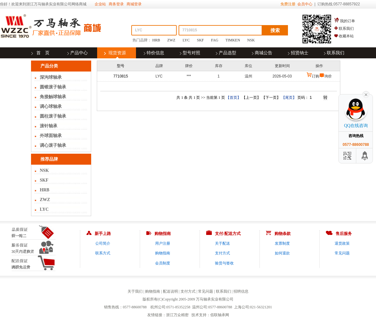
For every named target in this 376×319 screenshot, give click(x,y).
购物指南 (162, 253)
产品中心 (79, 53)
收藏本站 (346, 36)
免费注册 (287, 4)
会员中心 (304, 4)
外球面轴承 (51, 135)
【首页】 (233, 97)
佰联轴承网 (219, 315)
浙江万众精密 (177, 315)
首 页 (43, 53)
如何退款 (282, 253)
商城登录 (134, 4)
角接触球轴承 (53, 96)
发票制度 (282, 243)
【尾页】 (288, 97)
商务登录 (116, 4)
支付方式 (222, 253)
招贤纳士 (299, 53)
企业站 (100, 4)
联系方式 (102, 253)
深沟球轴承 (51, 77)
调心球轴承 (51, 106)
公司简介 (102, 243)
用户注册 (162, 243)
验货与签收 (224, 263)
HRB (156, 40)
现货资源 (117, 53)
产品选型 (227, 53)
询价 (328, 76)
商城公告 (263, 53)
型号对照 (191, 53)
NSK (251, 40)
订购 (315, 76)
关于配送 (222, 243)
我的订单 (347, 21)
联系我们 (346, 28)
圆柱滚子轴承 (53, 116)
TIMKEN (232, 40)
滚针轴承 (48, 126)
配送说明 (170, 291)
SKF (200, 40)
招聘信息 (240, 291)
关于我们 (135, 291)
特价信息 (155, 53)
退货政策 (342, 243)
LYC (186, 40)
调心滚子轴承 (53, 145)
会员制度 (162, 263)
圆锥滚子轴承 (53, 87)
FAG (214, 40)
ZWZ (171, 40)
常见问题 (342, 253)
